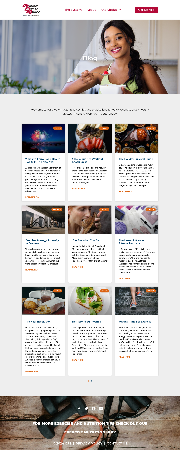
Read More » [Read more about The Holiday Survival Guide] (125, 191)
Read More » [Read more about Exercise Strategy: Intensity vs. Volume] (32, 270)
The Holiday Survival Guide (136, 159)
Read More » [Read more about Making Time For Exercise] (125, 357)
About (91, 9)
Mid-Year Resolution (38, 321)
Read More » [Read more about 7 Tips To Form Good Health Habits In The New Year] (32, 197)
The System (73, 9)
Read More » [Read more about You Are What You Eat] (78, 267)
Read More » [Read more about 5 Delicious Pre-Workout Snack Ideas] (78, 188)
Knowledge (111, 10)
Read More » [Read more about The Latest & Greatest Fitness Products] (125, 278)
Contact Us (117, 443)
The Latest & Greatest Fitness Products (132, 242)
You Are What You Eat (86, 240)
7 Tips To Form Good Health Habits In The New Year (42, 160)
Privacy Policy (89, 443)
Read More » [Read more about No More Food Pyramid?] (78, 360)
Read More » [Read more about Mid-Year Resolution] (32, 372)
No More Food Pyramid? (87, 321)
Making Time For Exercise (135, 321)
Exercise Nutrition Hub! (90, 432)
